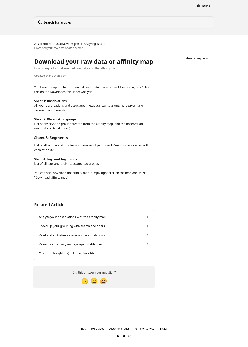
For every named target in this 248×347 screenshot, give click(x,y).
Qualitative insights (67, 44)
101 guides (97, 328)
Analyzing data (93, 44)
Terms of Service (144, 328)
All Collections (42, 44)
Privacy (163, 328)
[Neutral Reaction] (94, 281)
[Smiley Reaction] (103, 281)
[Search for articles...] (124, 22)
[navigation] (94, 47)
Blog (83, 328)
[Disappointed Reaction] (84, 281)
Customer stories (118, 328)
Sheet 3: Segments (197, 58)
